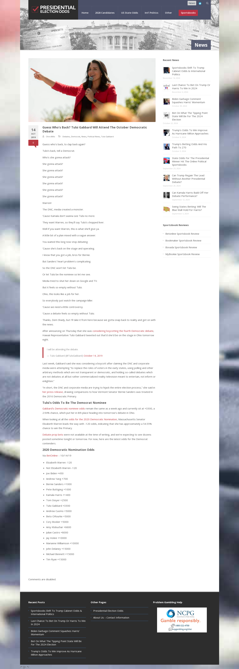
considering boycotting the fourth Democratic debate (123, 331)
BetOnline (52, 455)
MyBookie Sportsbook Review (182, 254)
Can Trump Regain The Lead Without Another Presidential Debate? (188, 179)
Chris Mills (50, 136)
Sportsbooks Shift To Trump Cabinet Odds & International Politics (188, 71)
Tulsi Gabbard (107, 136)
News (192, 3)
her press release (52, 391)
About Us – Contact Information (111, 617)
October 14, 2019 (93, 355)
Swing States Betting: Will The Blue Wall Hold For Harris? (189, 208)
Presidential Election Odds (108, 610)
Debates (66, 136)
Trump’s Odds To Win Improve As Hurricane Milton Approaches (190, 131)
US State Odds (129, 12)
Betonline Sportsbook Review (182, 233)
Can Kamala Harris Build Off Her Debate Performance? (190, 194)
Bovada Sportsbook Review (181, 247)
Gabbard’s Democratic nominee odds (63, 408)
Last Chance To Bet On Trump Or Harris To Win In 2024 (191, 86)
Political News (94, 136)
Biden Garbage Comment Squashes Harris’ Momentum (188, 100)
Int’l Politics (151, 12)
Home (85, 12)
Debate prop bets (52, 434)
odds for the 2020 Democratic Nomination (93, 419)
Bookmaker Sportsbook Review (183, 240)
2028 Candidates (104, 12)
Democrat (75, 136)
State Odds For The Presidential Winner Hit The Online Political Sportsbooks (190, 161)
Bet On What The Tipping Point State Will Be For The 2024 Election (190, 116)
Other (168, 12)
